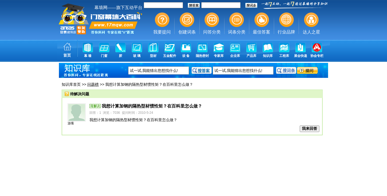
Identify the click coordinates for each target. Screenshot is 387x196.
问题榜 (93, 84)
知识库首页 (71, 84)
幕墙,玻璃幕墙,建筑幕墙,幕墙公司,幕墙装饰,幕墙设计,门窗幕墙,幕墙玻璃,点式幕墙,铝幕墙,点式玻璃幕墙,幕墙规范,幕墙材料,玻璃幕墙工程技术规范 (193, 31)
